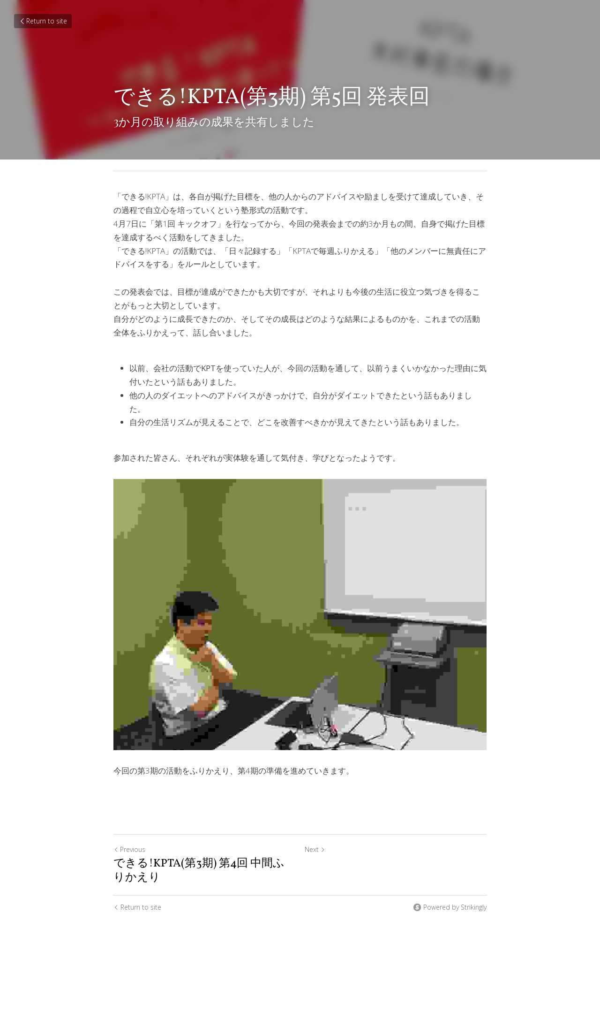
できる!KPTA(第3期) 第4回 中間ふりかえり (199, 871)
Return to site (43, 20)
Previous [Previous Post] (129, 849)
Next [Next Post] (315, 849)
